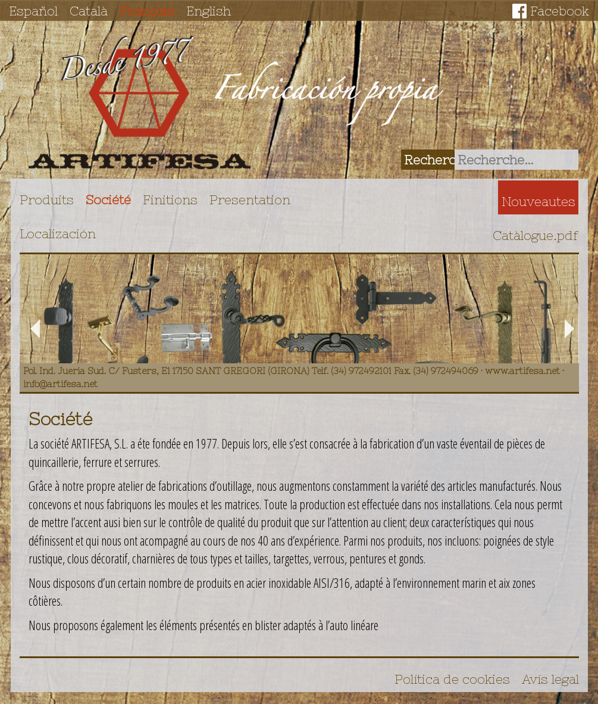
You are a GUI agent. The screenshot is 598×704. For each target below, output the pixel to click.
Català (89, 11)
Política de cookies (452, 679)
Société (108, 199)
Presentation (249, 199)
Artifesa (140, 102)
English (208, 11)
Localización (58, 233)
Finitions (170, 199)
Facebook (559, 11)
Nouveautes (538, 201)
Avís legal (550, 679)
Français (147, 11)
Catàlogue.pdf (535, 235)
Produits (47, 199)
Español (33, 11)
